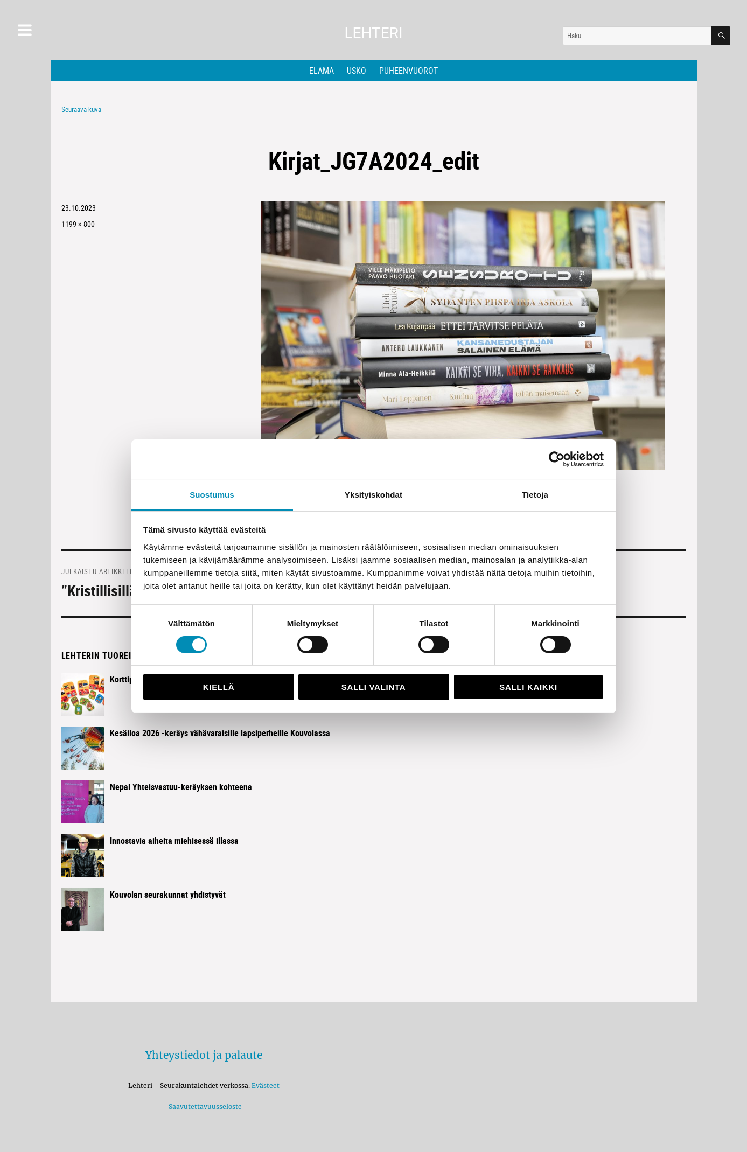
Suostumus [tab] (212, 494)
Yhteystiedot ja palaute (203, 1055)
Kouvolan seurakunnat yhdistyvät (168, 894)
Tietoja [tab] (535, 494)
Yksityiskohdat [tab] (373, 494)
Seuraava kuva (81, 109)
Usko (356, 70)
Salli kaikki (528, 687)
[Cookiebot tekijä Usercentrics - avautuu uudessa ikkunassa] (556, 459)
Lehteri (373, 33)
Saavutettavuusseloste (203, 1106)
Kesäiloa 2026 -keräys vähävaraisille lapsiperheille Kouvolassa (220, 733)
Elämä (321, 70)
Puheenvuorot (408, 70)
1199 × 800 (78, 224)
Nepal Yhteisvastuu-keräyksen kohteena (181, 787)
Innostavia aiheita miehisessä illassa (174, 841)
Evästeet (266, 1085)
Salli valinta (373, 687)
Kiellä (218, 687)
